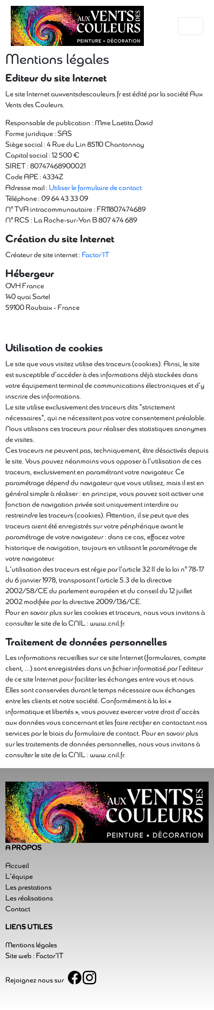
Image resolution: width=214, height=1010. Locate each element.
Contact (17, 909)
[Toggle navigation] (190, 26)
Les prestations (28, 888)
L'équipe (19, 877)
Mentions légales (31, 945)
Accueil (17, 866)
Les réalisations (29, 898)
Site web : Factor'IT (34, 956)
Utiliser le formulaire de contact (95, 188)
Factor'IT (95, 255)
